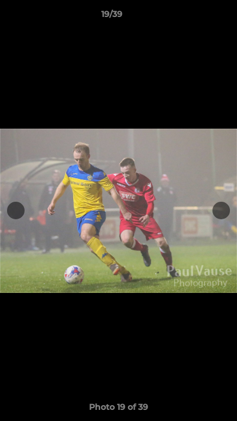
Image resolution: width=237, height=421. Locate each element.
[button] (195, 17)
